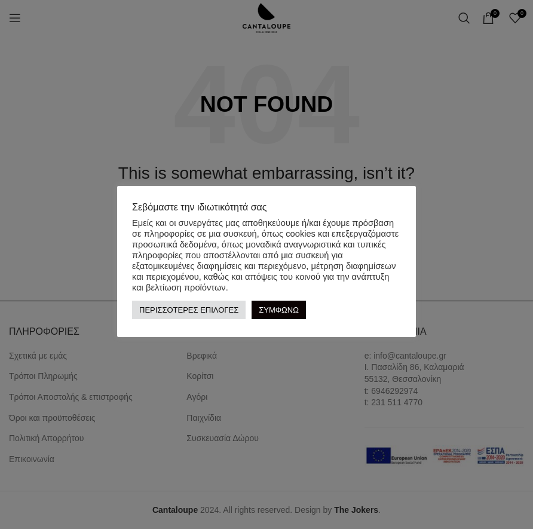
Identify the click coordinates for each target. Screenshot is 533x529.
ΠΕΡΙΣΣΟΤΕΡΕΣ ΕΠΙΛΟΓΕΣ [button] (188, 309)
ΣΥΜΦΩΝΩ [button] (279, 309)
